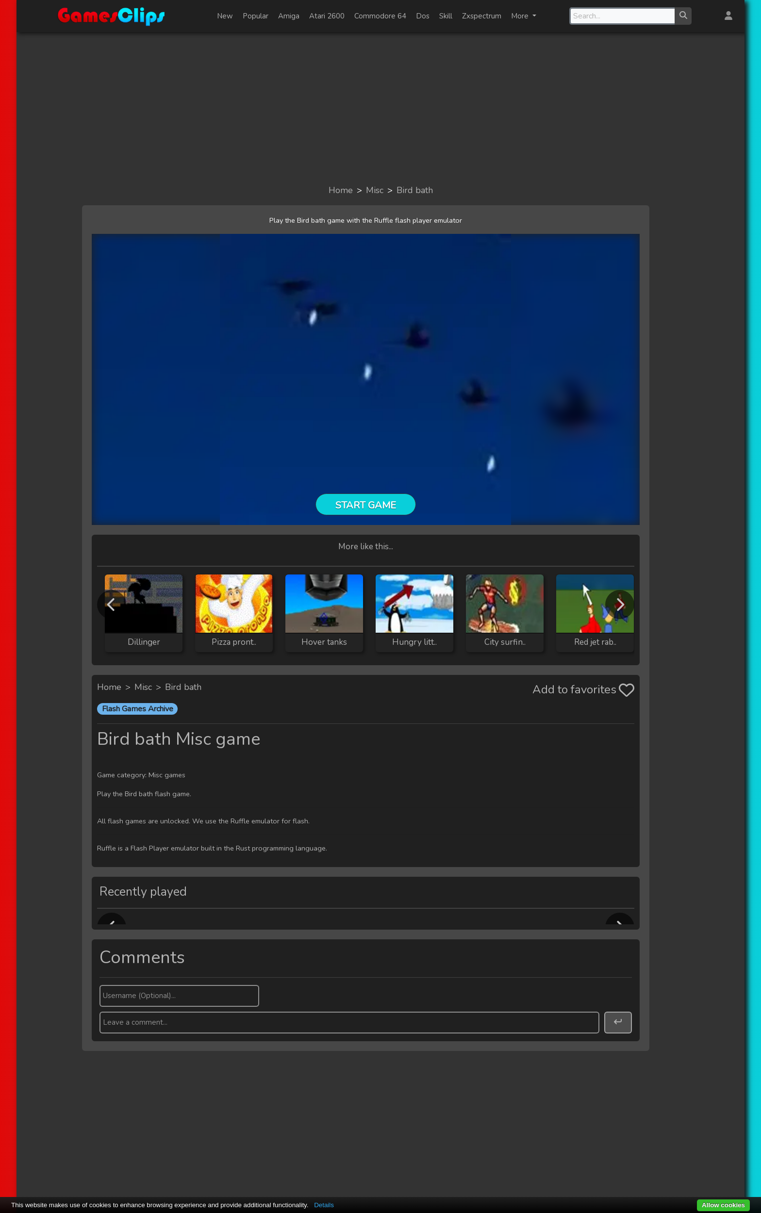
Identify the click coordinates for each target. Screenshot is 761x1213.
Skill (445, 16)
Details (324, 1205)
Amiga (288, 16)
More (520, 16)
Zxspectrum (481, 16)
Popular (255, 16)
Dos (423, 16)
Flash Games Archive (137, 709)
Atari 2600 (327, 16)
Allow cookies (723, 1205)
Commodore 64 (380, 16)
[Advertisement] (380, 108)
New (225, 16)
